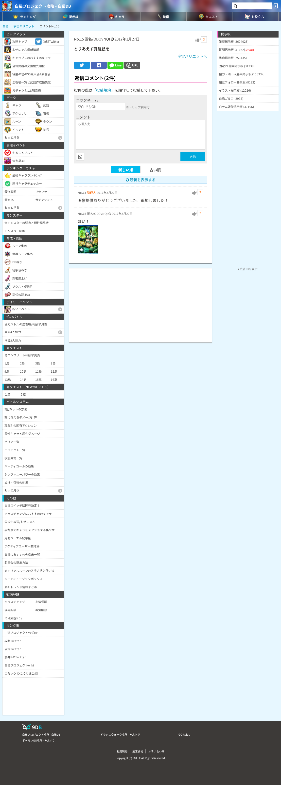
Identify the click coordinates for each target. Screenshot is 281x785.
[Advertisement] (140, 303)
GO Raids (184, 734)
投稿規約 (103, 90)
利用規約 (122, 751)
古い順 (155, 169)
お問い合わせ (156, 751)
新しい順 (125, 169)
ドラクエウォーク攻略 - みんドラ (120, 734)
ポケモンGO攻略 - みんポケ (38, 740)
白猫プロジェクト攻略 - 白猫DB (43, 6)
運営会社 (137, 751)
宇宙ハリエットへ (192, 56)
